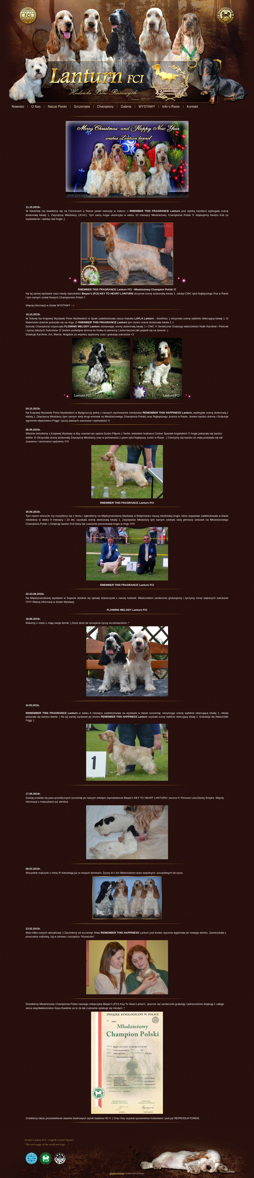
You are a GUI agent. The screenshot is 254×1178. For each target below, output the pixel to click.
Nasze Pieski (79, 106)
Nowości (40, 106)
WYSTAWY (169, 106)
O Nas (58, 106)
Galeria (148, 106)
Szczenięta (104, 106)
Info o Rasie (193, 106)
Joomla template (117, 1173)
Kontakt (214, 106)
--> (72, 305)
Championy (127, 106)
